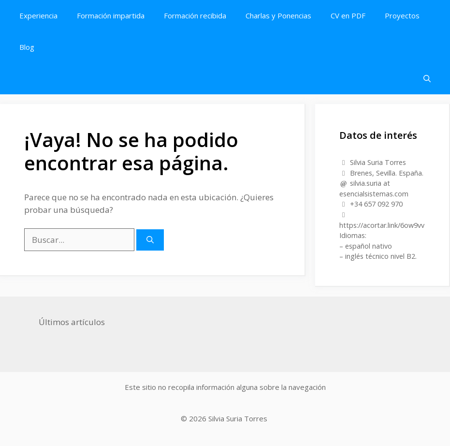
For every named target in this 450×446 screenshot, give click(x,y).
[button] (427, 78)
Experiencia (38, 15)
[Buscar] (150, 240)
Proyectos (402, 15)
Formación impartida (111, 15)
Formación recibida (195, 15)
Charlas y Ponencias (278, 15)
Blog (26, 47)
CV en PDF (348, 15)
